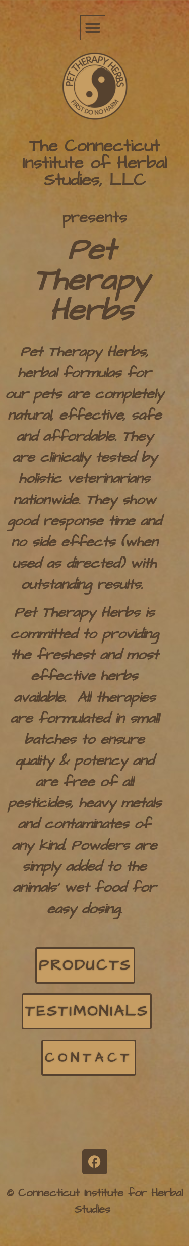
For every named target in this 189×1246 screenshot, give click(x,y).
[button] (92, 27)
